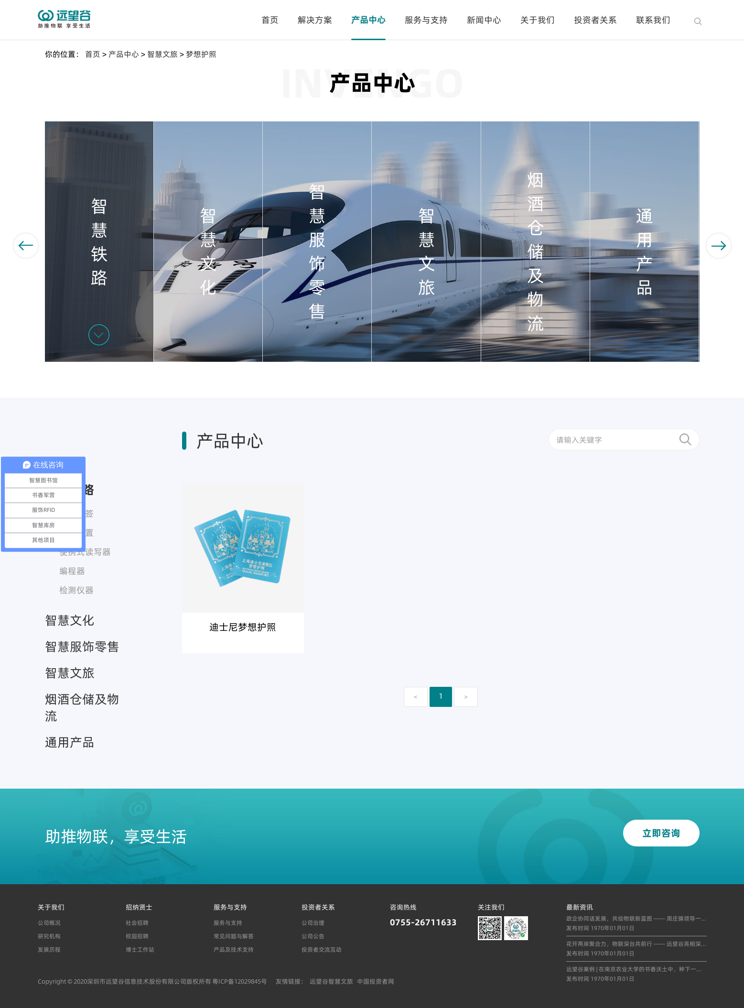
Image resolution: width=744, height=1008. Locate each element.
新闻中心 (484, 20)
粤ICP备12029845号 (239, 981)
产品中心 (368, 20)
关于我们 (537, 20)
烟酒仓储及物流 (82, 707)
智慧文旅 (162, 54)
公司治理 (313, 923)
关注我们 (491, 907)
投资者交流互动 (322, 949)
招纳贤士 (139, 907)
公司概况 (49, 923)
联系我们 (653, 20)
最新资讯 (579, 907)
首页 (270, 20)
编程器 (72, 571)
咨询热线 (403, 907)
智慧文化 (70, 620)
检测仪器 (76, 590)
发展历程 (49, 949)
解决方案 (315, 20)
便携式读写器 (85, 552)
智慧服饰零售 (82, 646)
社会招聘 (137, 923)
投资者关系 (595, 20)
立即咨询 (661, 832)
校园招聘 (137, 936)
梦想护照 (201, 54)
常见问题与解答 (234, 936)
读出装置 (76, 533)
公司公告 (313, 936)
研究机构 (49, 936)
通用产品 (70, 742)
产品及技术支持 (234, 949)
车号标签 (76, 514)
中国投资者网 (375, 981)
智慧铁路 (70, 489)
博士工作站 (140, 949)
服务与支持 (426, 20)
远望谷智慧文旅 (331, 981)
